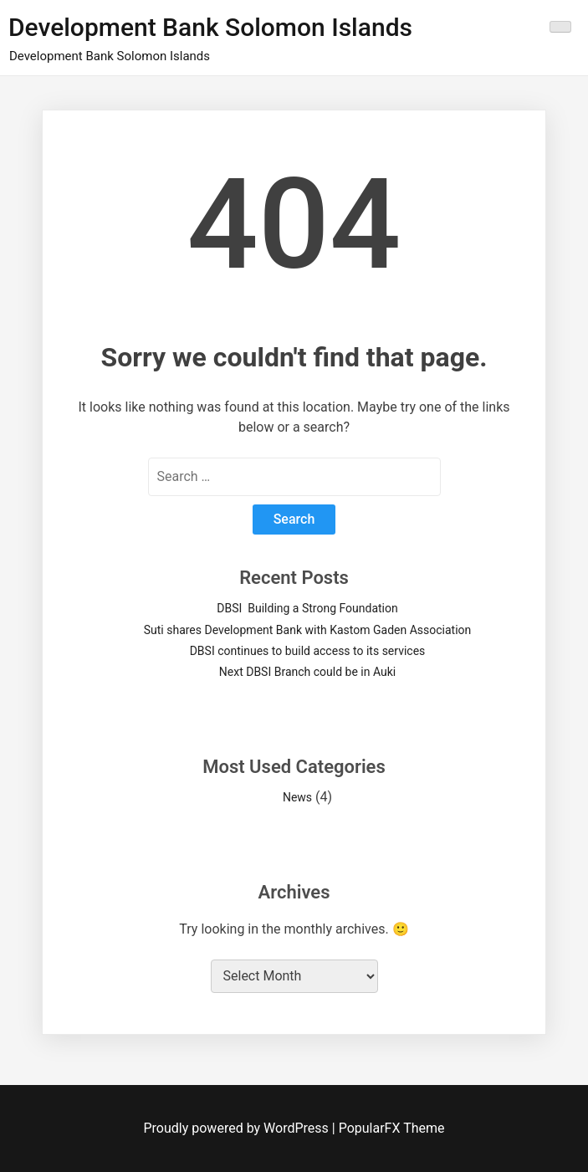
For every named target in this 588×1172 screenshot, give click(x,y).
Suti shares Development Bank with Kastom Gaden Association (308, 630)
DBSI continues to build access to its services (308, 651)
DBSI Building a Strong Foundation (307, 608)
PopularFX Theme (392, 1128)
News (297, 797)
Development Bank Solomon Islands (210, 27)
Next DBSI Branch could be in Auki (307, 671)
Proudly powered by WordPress (238, 1128)
